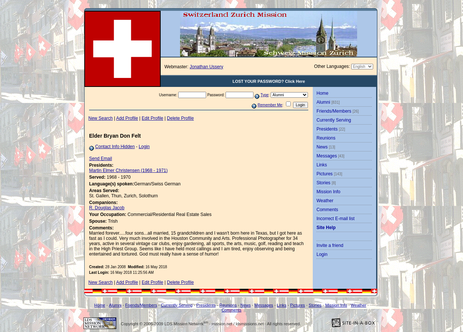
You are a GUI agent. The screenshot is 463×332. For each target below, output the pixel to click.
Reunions (326, 138)
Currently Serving (333, 120)
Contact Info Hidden (115, 146)
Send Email (100, 158)
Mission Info (328, 191)
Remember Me (270, 105)
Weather (324, 200)
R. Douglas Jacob (107, 207)
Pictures (329, 173)
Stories (326, 182)
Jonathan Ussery (206, 66)
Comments (327, 209)
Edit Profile (152, 118)
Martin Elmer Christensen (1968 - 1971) (128, 170)
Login (144, 146)
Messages (330, 156)
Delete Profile (180, 118)
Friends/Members (337, 111)
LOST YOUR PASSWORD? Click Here (269, 81)
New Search (100, 118)
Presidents (330, 129)
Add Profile (127, 118)
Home (322, 93)
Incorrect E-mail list (335, 218)
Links (321, 164)
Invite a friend (329, 245)
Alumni (328, 102)
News (325, 147)
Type (265, 95)
